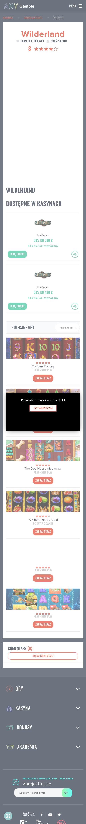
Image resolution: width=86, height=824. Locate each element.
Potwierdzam (43, 408)
